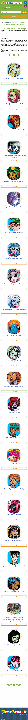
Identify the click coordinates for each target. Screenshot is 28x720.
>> (19, 54)
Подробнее (14, 83)
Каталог (14, 16)
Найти (24, 12)
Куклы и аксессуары (14, 22)
